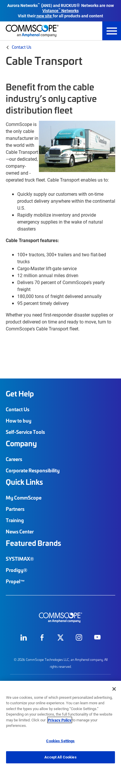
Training (15, 520)
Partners (15, 509)
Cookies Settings (60, 740)
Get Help (20, 393)
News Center (20, 531)
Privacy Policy (59, 720)
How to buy (18, 420)
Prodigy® (16, 570)
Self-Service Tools (25, 432)
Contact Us (21, 47)
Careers (14, 459)
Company (21, 443)
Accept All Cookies (60, 757)
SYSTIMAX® (20, 559)
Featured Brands (33, 543)
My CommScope (23, 497)
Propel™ (15, 581)
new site (44, 16)
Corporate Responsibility (33, 470)
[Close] (114, 689)
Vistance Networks (60, 10)
